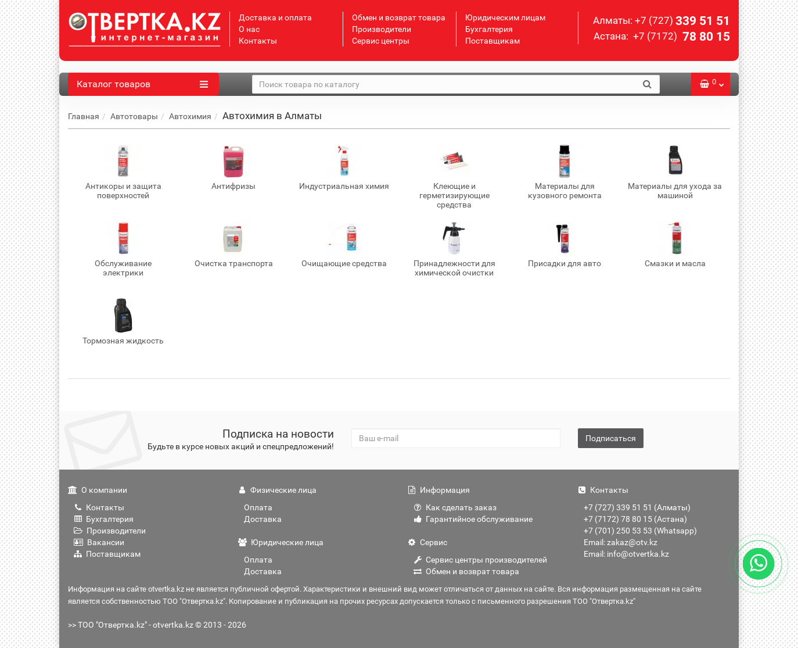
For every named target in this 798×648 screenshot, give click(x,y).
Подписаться (610, 438)
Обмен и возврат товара (398, 17)
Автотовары (134, 116)
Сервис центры (380, 40)
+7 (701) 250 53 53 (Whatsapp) (640, 530)
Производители (381, 29)
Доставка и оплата (275, 17)
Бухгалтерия (489, 29)
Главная (83, 116)
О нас (249, 29)
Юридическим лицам (505, 17)
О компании (97, 490)
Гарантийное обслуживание (473, 519)
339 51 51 (682, 21)
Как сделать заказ (455, 507)
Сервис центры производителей (480, 559)
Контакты (258, 40)
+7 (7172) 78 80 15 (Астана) (635, 519)
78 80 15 (680, 37)
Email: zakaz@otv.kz (620, 542)
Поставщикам (492, 40)
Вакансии (99, 542)
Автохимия (190, 116)
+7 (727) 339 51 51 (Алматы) (637, 507)
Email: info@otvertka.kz (626, 554)
